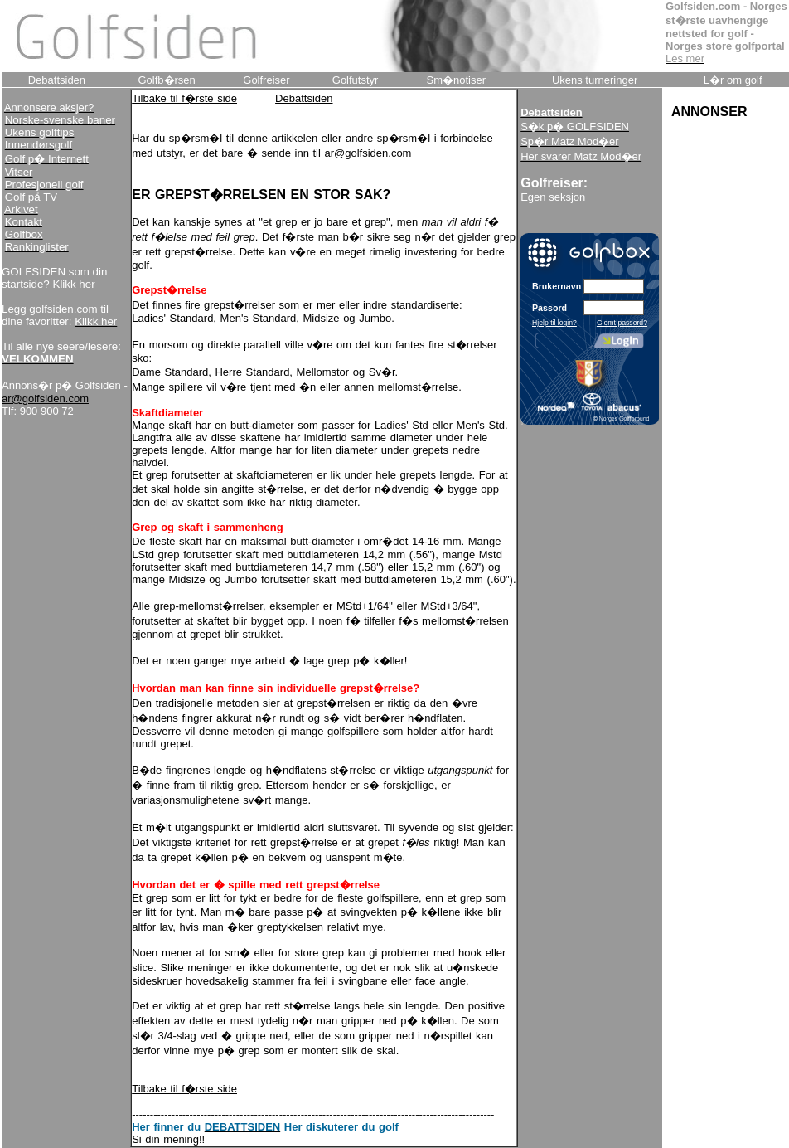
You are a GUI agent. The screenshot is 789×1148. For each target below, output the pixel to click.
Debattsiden (303, 98)
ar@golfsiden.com (45, 398)
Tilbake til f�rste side (184, 98)
